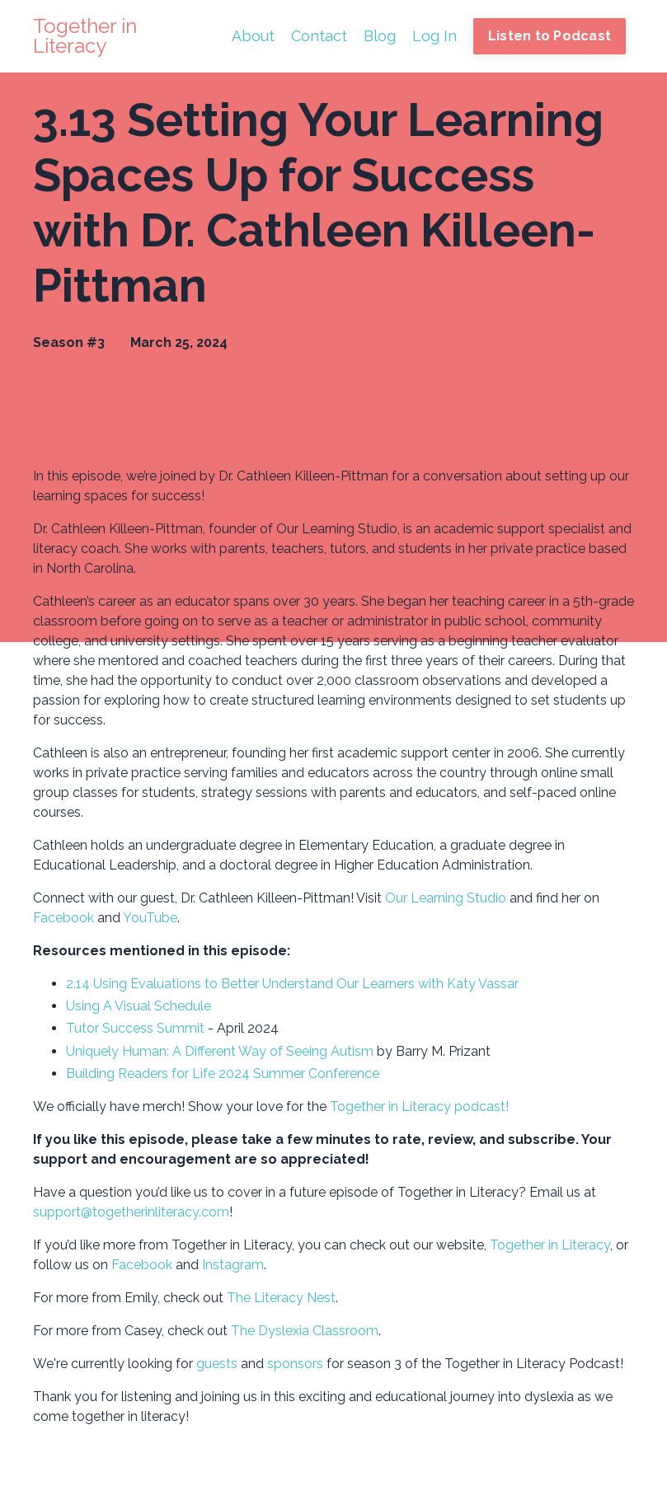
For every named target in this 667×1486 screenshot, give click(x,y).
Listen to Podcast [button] (549, 36)
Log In (434, 36)
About (253, 36)
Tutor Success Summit (135, 1028)
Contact (319, 36)
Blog (380, 36)
